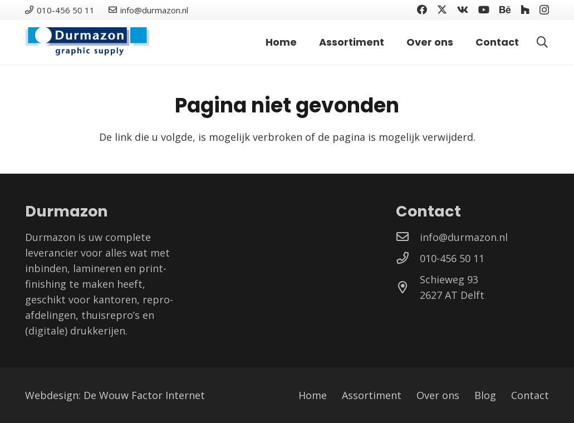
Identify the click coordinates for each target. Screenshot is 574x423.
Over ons (437, 395)
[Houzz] (525, 9)
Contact (530, 395)
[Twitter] (442, 9)
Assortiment (371, 395)
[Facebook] (422, 9)
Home (312, 395)
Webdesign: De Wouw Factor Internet (115, 395)
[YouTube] (483, 9)
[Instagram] (544, 10)
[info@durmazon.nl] (408, 237)
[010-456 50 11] (408, 258)
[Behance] (505, 9)
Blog (485, 395)
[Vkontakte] (462, 9)
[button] (542, 42)
